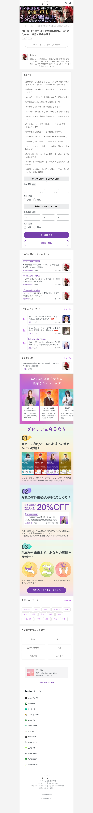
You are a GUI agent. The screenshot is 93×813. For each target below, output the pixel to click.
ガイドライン (41, 783)
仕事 (38, 619)
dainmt (32, 26)
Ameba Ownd (32, 726)
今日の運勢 (28, 619)
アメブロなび (32, 759)
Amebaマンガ (32, 742)
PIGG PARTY (31, 737)
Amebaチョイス (33, 698)
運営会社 (53, 788)
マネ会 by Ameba (33, 715)
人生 (25, 614)
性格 (55, 619)
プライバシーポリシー (38, 786)
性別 (25, 196)
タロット (57, 609)
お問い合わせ (43, 788)
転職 (46, 619)
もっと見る (68, 309)
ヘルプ (40, 781)
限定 (36, 609)
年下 (63, 619)
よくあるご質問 (50, 781)
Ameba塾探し (32, 704)
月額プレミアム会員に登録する (46, 590)
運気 (42, 614)
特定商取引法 (53, 783)
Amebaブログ (32, 720)
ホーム (24, 26)
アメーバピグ (32, 731)
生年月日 (27, 184)
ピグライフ (31, 748)
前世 (33, 614)
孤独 (59, 614)
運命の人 (27, 609)
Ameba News (32, 753)
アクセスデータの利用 (56, 786)
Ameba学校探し (33, 765)
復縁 (50, 614)
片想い (46, 609)
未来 (66, 609)
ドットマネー (32, 709)
